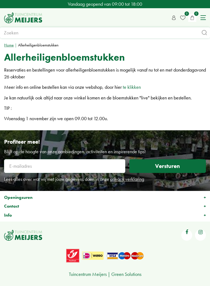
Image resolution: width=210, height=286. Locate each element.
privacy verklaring (127, 179)
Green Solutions (126, 274)
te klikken (132, 87)
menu (203, 18)
